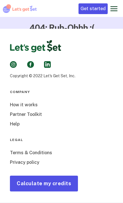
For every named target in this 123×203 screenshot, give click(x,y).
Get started (93, 8)
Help (15, 124)
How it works (24, 104)
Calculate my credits (44, 183)
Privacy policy (24, 162)
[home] (20, 8)
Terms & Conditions (31, 152)
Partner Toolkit (26, 114)
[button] (114, 8)
